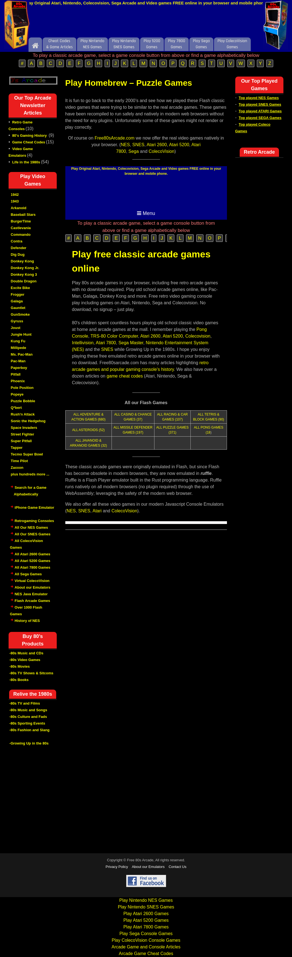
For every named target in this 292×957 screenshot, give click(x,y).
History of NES (27, 621)
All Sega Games (28, 574)
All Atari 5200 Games (32, 561)
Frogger (17, 294)
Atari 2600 (157, 144)
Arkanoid (18, 208)
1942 (15, 195)
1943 (15, 201)
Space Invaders (24, 428)
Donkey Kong (22, 261)
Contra (16, 241)
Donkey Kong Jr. (25, 268)
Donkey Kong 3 (24, 274)
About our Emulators (32, 587)
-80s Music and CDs (26, 653)
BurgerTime (21, 221)
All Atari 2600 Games (32, 554)
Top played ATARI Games (260, 111)
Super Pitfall (21, 441)
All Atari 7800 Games (32, 567)
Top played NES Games (259, 98)
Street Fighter (22, 434)
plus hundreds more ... (30, 474)
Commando (21, 234)
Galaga (17, 301)
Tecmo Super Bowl (27, 454)
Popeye (17, 394)
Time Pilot (19, 461)
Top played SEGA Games (260, 118)
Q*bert (16, 408)
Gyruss (17, 321)
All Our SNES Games (32, 534)
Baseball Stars (23, 214)
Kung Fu (18, 341)
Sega (133, 151)
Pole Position (22, 388)
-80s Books (19, 680)
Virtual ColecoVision (32, 581)
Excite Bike (20, 288)
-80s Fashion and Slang (29, 730)
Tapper (16, 447)
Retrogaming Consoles (34, 521)
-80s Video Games (24, 660)
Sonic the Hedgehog (28, 421)
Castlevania (21, 228)
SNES (138, 144)
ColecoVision (161, 151)
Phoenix (18, 381)
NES (125, 144)
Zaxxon (17, 467)
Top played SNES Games (260, 104)
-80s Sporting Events (27, 723)
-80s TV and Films (24, 703)
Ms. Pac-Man (22, 354)
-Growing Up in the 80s (29, 743)
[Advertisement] (146, 23)
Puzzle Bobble (23, 401)
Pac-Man (18, 361)
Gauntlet (18, 308)
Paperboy (19, 368)
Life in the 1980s (26, 162)
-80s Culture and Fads (28, 717)
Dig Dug (18, 254)
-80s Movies (19, 666)
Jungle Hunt (21, 334)
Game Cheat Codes (28, 142)
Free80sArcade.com (115, 138)
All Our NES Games (31, 527)
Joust (15, 328)
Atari (97, 510)
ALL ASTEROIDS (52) (88, 430)
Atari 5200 (179, 144)
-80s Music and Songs (28, 710)
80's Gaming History (30, 135)
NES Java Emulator (31, 594)
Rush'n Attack (23, 414)
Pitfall (15, 374)
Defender (18, 248)
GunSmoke (20, 314)
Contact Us (177, 867)
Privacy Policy (117, 867)
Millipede (18, 348)
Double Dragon (24, 281)
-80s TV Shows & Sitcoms (31, 673)
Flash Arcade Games (32, 601)
